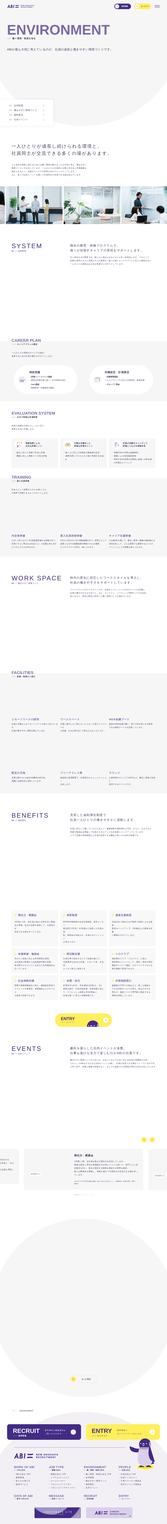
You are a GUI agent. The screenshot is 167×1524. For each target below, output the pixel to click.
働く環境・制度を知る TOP (98, 1473)
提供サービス (21, 1484)
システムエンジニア (59, 1477)
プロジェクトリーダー (60, 1484)
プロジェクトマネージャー (62, 1487)
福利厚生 (18, 117)
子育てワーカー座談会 (130, 1480)
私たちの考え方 (22, 1480)
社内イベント (21, 121)
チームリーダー (57, 1480)
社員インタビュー (128, 1477)
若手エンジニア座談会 (130, 1484)
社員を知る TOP (127, 1473)
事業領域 (19, 1477)
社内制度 (18, 107)
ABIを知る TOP (22, 1473)
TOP (13, 1410)
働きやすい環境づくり (25, 112)
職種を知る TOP (57, 1473)
